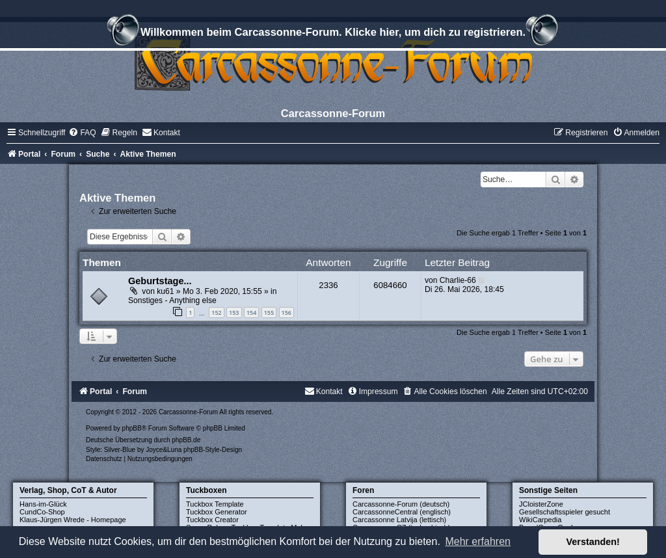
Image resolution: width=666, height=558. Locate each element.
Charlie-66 (458, 280)
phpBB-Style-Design (212, 449)
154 (251, 312)
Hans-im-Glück (43, 504)
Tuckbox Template (215, 504)
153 (234, 312)
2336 (328, 285)
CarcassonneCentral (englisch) (402, 512)
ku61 (165, 291)
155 (269, 312)
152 (216, 312)
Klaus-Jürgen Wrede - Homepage (73, 520)
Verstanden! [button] (593, 542)
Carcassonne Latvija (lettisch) (399, 520)
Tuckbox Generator (216, 512)
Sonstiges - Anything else (172, 300)
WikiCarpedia (540, 520)
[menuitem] (82, 132)
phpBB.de (186, 440)
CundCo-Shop (42, 512)
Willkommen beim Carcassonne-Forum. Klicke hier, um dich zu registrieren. (333, 34)
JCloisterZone (541, 504)
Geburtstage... (160, 281)
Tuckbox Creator (212, 520)
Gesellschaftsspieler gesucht (564, 512)
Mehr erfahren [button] (478, 541)
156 (286, 312)
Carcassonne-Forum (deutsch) (401, 504)
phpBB (132, 428)
